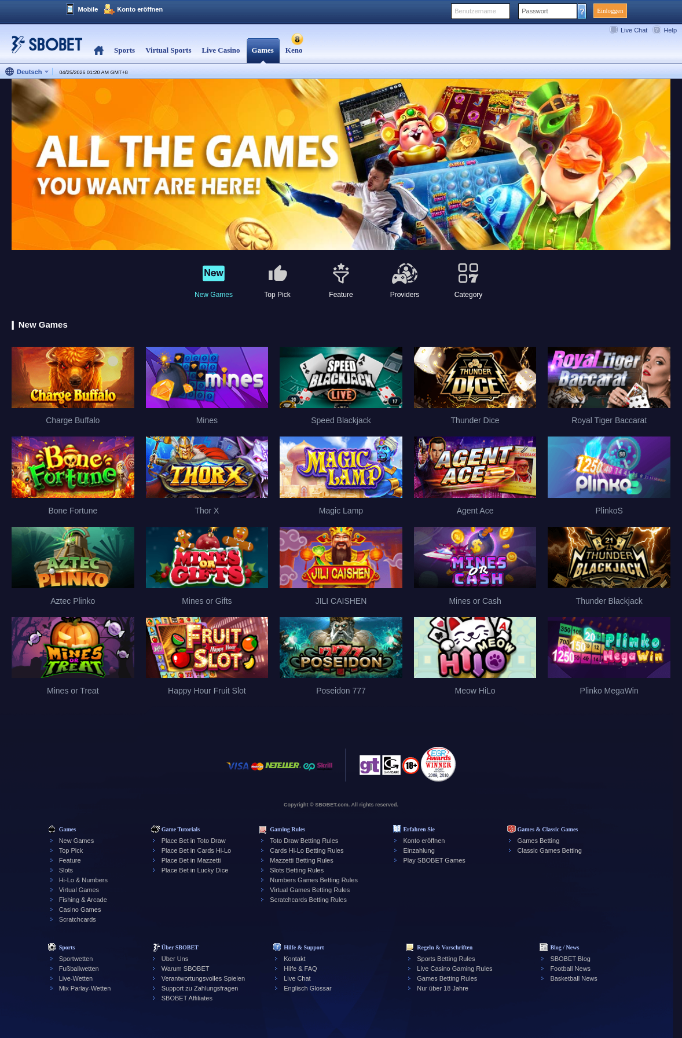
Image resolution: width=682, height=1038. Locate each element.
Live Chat (634, 30)
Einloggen (610, 10)
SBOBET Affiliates (187, 998)
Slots (66, 870)
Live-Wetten (76, 978)
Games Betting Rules (447, 978)
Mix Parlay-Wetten (85, 988)
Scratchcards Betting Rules (308, 899)
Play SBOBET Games (434, 860)
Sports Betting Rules (446, 958)
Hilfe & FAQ (300, 968)
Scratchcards (77, 919)
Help (670, 30)
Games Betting (539, 840)
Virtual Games (79, 889)
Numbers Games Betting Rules (314, 879)
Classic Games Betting (550, 850)
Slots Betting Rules (297, 870)
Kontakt (294, 958)
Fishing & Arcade (83, 899)
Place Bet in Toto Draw (194, 840)
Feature (70, 860)
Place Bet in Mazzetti (191, 860)
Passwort (535, 11)
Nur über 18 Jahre (442, 988)
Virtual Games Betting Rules (310, 889)
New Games (76, 840)
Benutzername (475, 11)
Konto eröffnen (140, 9)
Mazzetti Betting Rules (301, 860)
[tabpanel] (341, 165)
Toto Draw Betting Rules (304, 840)
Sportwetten (76, 958)
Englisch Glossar (308, 988)
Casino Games (80, 909)
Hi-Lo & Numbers (83, 879)
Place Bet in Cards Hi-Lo (196, 850)
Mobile (88, 9)
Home (99, 51)
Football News (570, 968)
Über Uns (175, 958)
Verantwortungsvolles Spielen (203, 978)
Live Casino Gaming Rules (454, 968)
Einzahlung (418, 850)
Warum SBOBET (186, 968)
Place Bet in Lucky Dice (195, 870)
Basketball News (573, 978)
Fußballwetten (79, 968)
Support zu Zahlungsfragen (200, 988)
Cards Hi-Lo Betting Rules (306, 850)
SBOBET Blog (570, 958)
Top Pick (71, 850)
